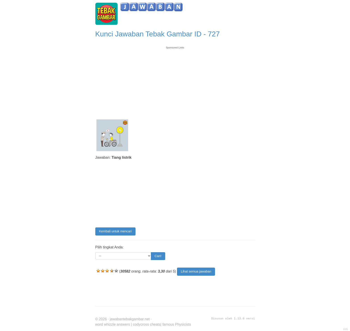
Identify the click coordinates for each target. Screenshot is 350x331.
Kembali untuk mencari (115, 231)
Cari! (158, 256)
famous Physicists (176, 324)
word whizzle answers (112, 324)
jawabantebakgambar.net (130, 319)
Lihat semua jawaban (196, 271)
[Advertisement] (175, 81)
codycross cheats (146, 324)
